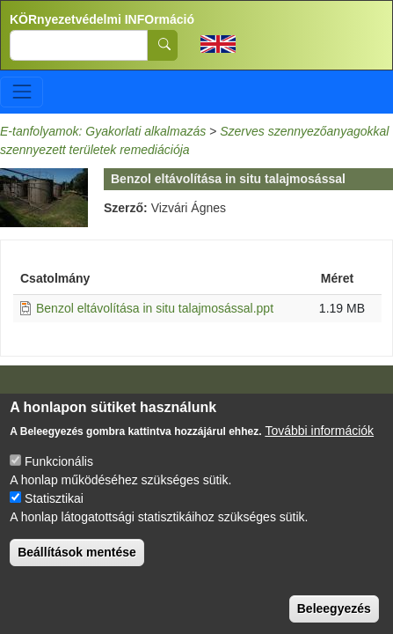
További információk (319, 445)
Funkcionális (59, 475)
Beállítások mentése (77, 566)
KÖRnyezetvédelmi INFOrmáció (102, 19)
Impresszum (51, 399)
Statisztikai (54, 512)
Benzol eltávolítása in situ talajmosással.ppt (154, 308)
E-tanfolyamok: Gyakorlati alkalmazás (103, 131)
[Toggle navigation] (21, 92)
